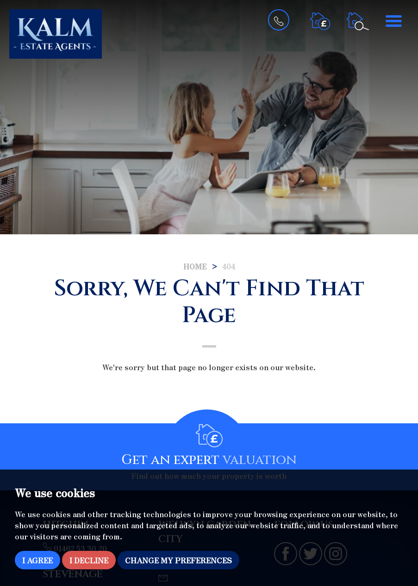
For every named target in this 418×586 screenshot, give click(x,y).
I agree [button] (37, 560)
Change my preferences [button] (178, 560)
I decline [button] (88, 560)
